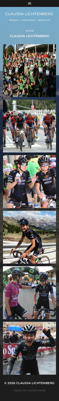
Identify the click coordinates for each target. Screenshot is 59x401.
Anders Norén (37, 390)
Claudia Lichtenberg (29, 14)
